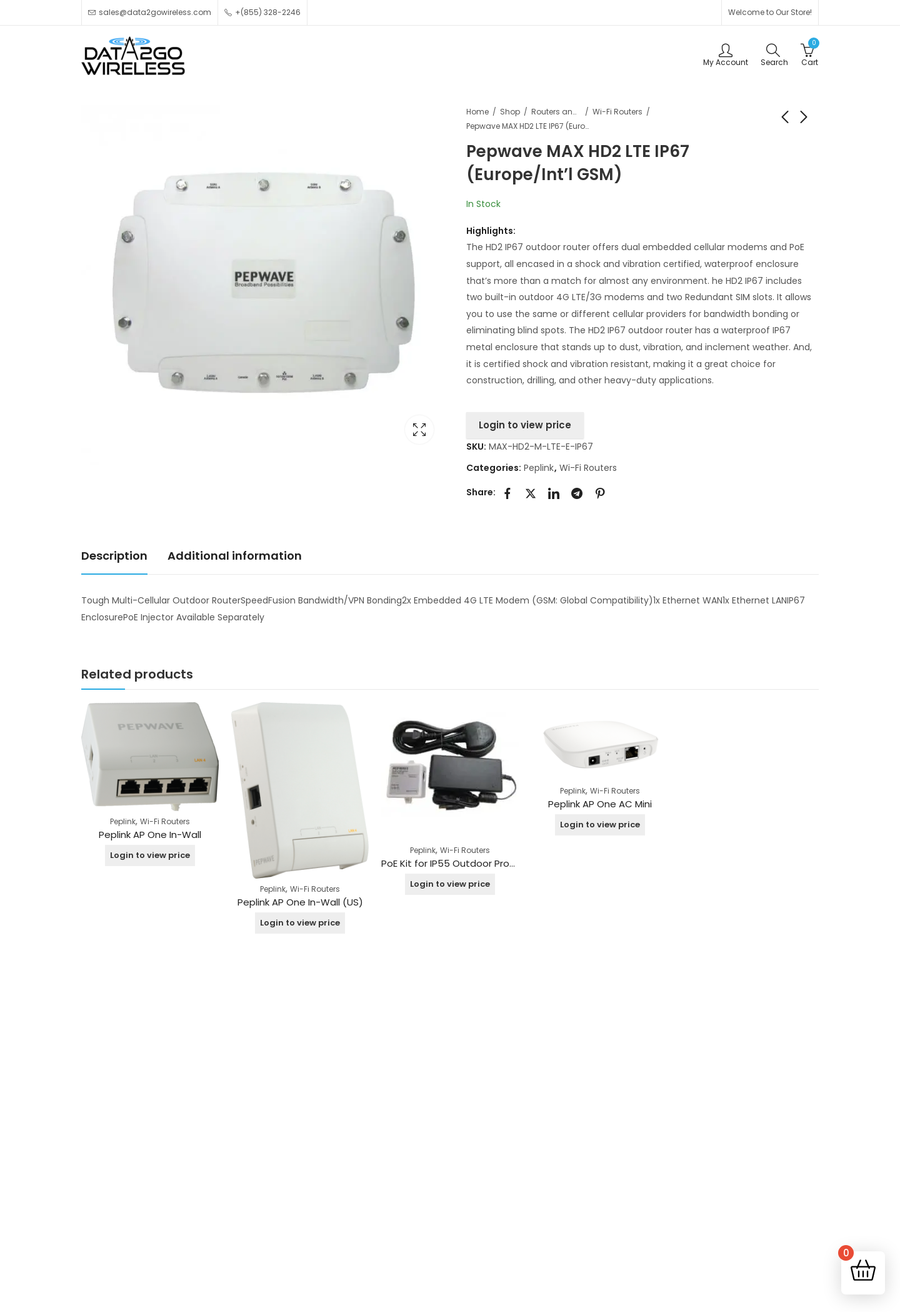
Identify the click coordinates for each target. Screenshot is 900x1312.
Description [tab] (114, 555)
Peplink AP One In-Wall (150, 834)
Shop (510, 111)
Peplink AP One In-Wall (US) (300, 902)
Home (477, 111)
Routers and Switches (556, 111)
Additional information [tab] (235, 555)
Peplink (539, 468)
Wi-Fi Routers (617, 111)
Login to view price (525, 424)
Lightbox (419, 429)
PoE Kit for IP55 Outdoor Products (458, 863)
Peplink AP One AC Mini (600, 803)
